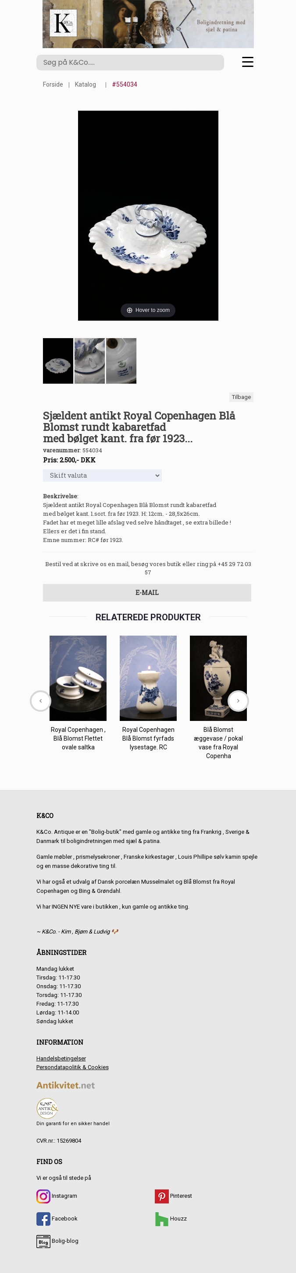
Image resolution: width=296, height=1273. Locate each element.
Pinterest (173, 1196)
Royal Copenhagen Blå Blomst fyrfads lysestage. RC (148, 738)
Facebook (57, 1218)
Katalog (85, 84)
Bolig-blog (57, 1241)
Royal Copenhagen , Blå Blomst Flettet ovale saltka (77, 738)
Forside (53, 84)
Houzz (171, 1218)
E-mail (147, 592)
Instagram (56, 1196)
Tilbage (241, 397)
